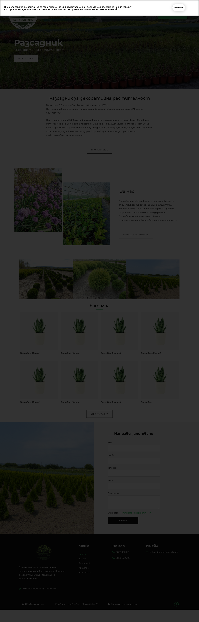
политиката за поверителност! (99, 9)
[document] (99, 311)
